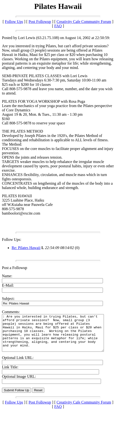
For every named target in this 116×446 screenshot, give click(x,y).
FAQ (58, 26)
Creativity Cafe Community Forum (84, 22)
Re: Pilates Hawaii (26, 248)
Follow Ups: (11, 239)
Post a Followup (14, 268)
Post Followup (40, 22)
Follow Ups (14, 22)
